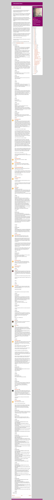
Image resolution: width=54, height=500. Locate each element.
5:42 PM (16, 433)
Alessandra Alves (17, 3)
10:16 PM (16, 293)
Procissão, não (36, 49)
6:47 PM (16, 98)
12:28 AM (16, 111)
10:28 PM (16, 303)
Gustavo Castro (17, 389)
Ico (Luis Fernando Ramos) (18, 167)
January (36, 72)
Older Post (30, 495)
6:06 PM (16, 283)
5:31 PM (16, 75)
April (35, 69)
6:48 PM (16, 491)
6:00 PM (16, 264)
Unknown (16, 187)
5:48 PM (16, 81)
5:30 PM (16, 70)
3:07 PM (16, 251)
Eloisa (15, 320)
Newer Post (13, 495)
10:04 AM (16, 373)
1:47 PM (16, 59)
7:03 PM (16, 102)
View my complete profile (37, 24)
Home (21, 495)
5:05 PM (16, 414)
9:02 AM (16, 117)
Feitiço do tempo (36, 51)
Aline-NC (16, 325)
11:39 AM (16, 419)
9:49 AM (16, 176)
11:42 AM (16, 462)
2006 (34, 73)
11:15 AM (16, 210)
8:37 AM (16, 365)
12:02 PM (16, 233)
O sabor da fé (36, 50)
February (36, 71)
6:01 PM (16, 268)
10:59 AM (16, 195)
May (35, 68)
